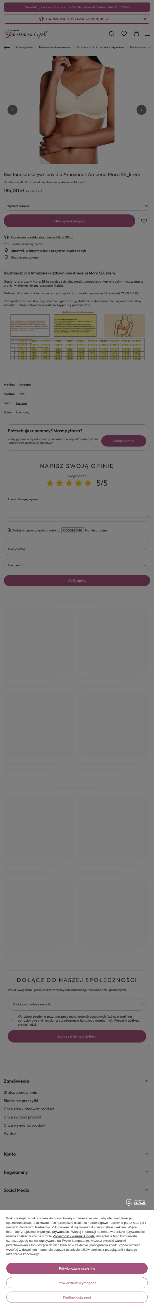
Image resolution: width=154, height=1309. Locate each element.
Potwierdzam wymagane (77, 1283)
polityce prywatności (55, 1232)
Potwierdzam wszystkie (77, 1268)
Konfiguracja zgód (77, 1297)
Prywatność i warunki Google (74, 1236)
